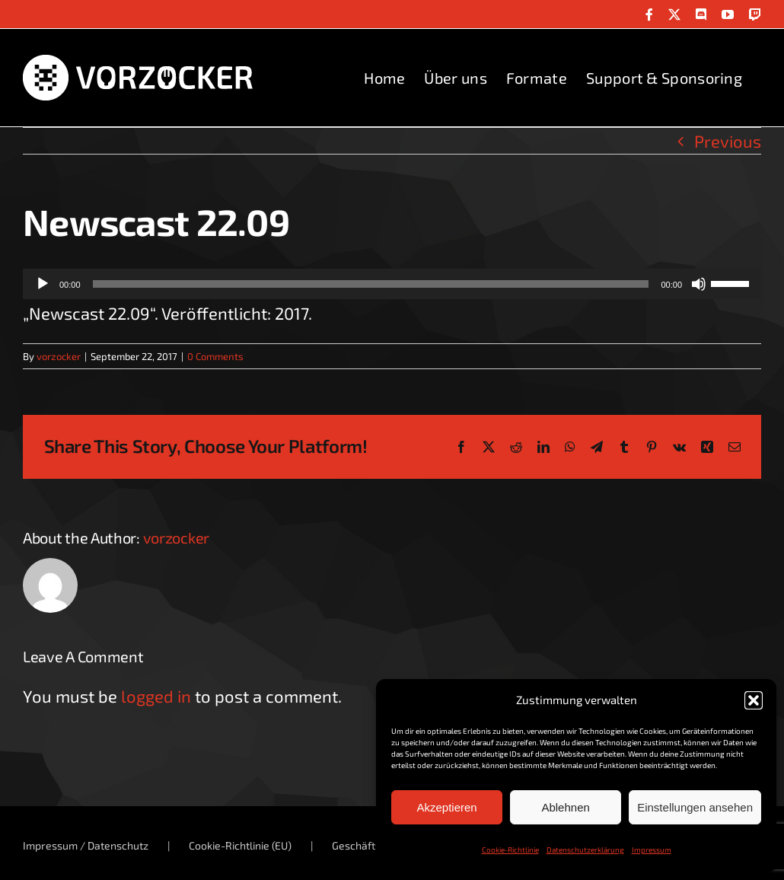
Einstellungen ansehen (695, 807)
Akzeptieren (446, 807)
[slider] (371, 284)
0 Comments (215, 356)
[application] (392, 284)
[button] (753, 700)
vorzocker (59, 356)
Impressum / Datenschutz (85, 845)
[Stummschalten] (698, 284)
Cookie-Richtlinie (510, 849)
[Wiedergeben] (42, 284)
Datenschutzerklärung (585, 849)
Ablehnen (565, 807)
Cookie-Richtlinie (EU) (240, 845)
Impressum (651, 849)
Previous (727, 141)
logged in (156, 696)
